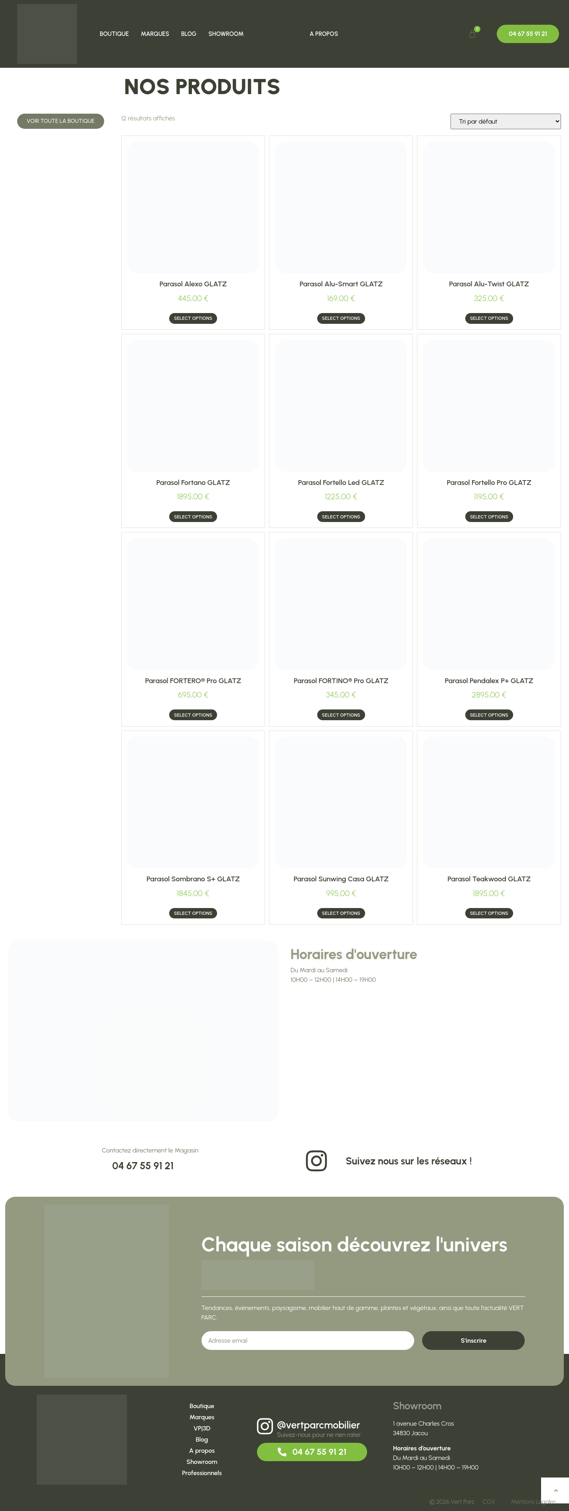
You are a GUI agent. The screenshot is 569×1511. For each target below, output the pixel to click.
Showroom (226, 33)
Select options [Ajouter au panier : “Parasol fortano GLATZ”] (193, 517)
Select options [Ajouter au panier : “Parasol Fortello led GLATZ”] (341, 517)
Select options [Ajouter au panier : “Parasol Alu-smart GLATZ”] (341, 318)
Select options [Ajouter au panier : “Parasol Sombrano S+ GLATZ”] (193, 913)
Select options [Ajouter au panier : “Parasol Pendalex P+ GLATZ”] (489, 715)
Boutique (114, 33)
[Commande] (505, 121)
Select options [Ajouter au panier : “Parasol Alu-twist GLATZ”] (489, 318)
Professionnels (202, 1473)
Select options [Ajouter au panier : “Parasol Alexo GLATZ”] (193, 318)
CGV (489, 1501)
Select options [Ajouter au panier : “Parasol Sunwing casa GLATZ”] (341, 913)
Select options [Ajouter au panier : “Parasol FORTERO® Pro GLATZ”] (193, 715)
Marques (155, 33)
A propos (324, 33)
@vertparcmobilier (318, 1425)
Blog (189, 33)
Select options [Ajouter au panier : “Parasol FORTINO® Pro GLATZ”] (341, 715)
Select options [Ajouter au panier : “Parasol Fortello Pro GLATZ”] (489, 517)
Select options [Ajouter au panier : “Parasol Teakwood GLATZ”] (489, 913)
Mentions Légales (533, 1501)
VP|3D (202, 1428)
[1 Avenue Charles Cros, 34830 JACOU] (425, 1054)
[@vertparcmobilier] (265, 1426)
